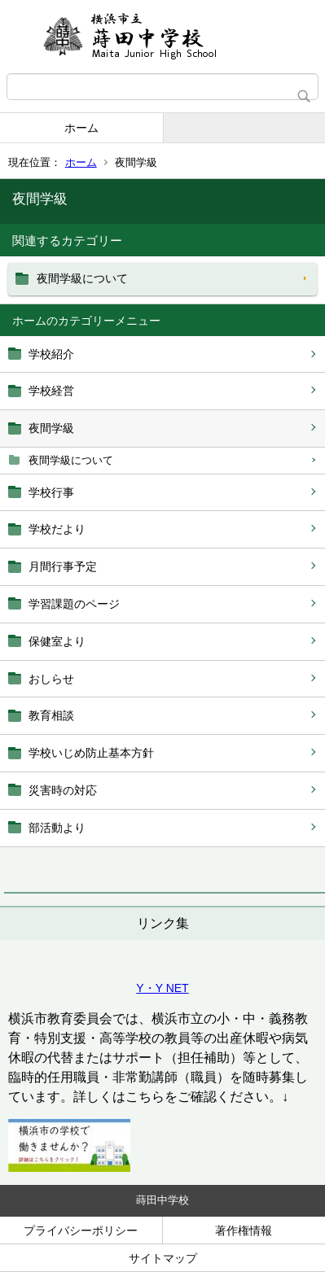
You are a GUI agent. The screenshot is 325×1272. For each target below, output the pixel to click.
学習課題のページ (74, 603)
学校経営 (51, 390)
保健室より (57, 641)
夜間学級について (71, 460)
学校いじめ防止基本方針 (91, 752)
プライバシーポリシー (81, 1230)
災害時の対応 (63, 790)
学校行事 (51, 492)
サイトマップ (163, 1258)
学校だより (57, 528)
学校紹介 (51, 354)
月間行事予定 (63, 566)
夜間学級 (51, 428)
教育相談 (51, 715)
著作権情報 (243, 1230)
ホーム (81, 127)
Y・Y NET (162, 987)
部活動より (57, 827)
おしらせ (51, 678)
